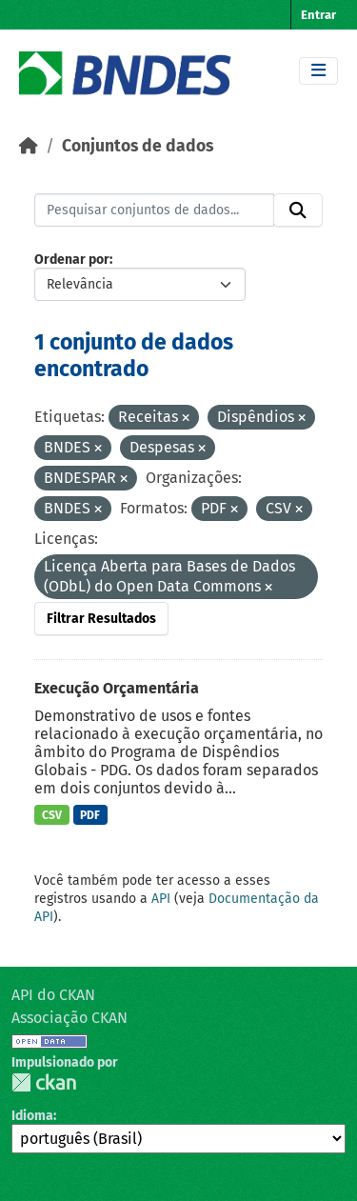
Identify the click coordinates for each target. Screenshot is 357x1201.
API (160, 899)
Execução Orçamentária (116, 688)
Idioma (32, 1116)
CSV (52, 815)
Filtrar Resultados (101, 619)
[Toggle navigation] (318, 71)
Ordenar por (71, 259)
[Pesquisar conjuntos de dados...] (154, 210)
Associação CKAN (69, 1018)
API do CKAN (53, 995)
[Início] (28, 146)
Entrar (318, 15)
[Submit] (298, 210)
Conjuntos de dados (137, 146)
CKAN (43, 1082)
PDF (90, 815)
